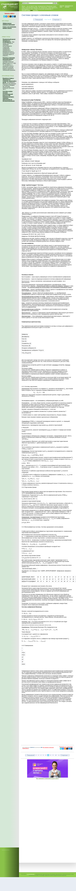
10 (55, 755)
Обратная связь (62, 6)
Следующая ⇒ (57, 19)
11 (59, 755)
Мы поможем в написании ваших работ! (47, 778)
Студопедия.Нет (30, 874)
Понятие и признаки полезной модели (9, 58)
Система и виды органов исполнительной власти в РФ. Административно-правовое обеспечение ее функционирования (9, 96)
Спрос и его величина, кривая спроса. (9, 27)
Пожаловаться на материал (69, 6)
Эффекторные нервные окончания (9, 24)
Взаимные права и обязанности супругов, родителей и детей (9, 80)
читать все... (35, 10)
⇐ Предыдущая (38, 19)
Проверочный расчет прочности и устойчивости (9, 41)
